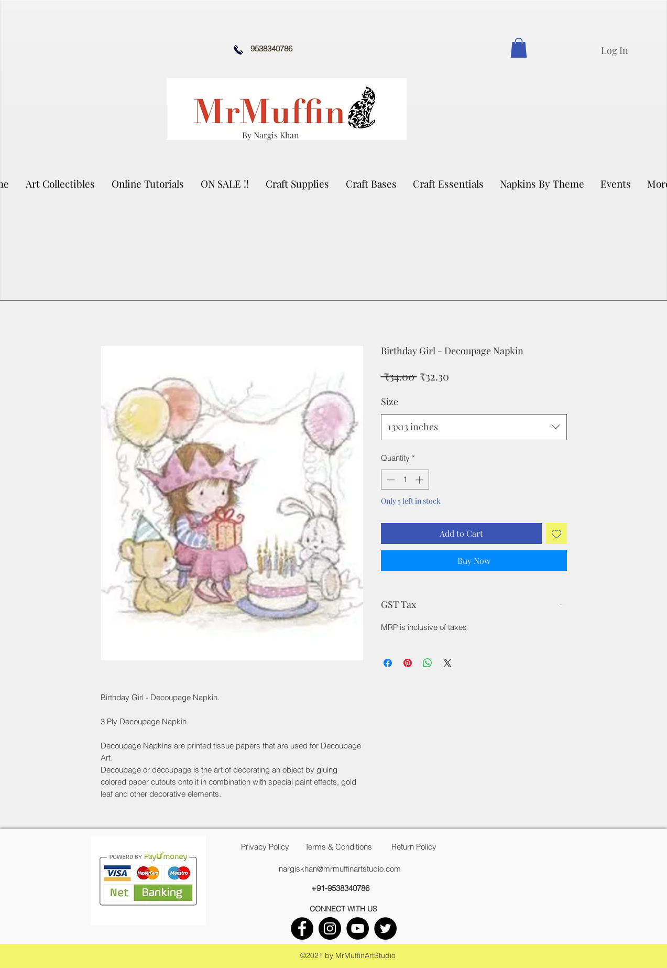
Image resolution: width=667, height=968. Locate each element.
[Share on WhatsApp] (427, 663)
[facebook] (302, 928)
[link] (518, 48)
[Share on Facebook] (387, 663)
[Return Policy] (414, 846)
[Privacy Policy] (265, 846)
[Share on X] (447, 663)
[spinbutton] (404, 480)
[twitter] (385, 928)
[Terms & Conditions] (338, 846)
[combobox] (474, 427)
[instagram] (330, 928)
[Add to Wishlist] (556, 533)
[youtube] (357, 928)
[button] (61, 183)
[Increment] (420, 480)
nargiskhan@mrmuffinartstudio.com (340, 869)
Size (389, 401)
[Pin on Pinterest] (407, 663)
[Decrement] (389, 480)
